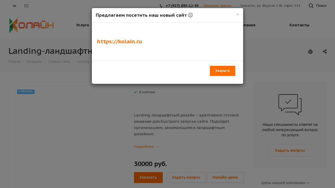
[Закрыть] (237, 14)
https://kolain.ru (119, 41)
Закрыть (222, 71)
